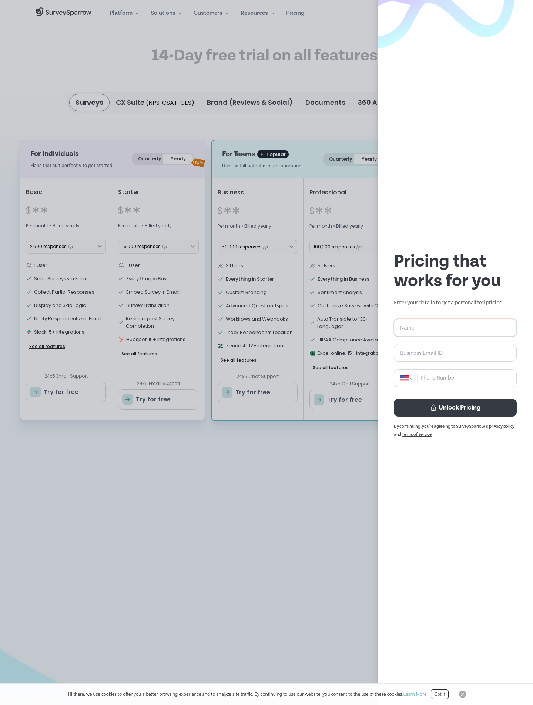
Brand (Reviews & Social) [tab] (250, 102)
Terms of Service (417, 434)
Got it (439, 694)
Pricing (295, 13)
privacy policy (501, 426)
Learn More (415, 694)
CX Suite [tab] (155, 102)
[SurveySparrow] (63, 11)
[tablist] (266, 102)
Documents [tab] (325, 102)
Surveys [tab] (89, 102)
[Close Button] (462, 694)
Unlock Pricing (455, 407)
